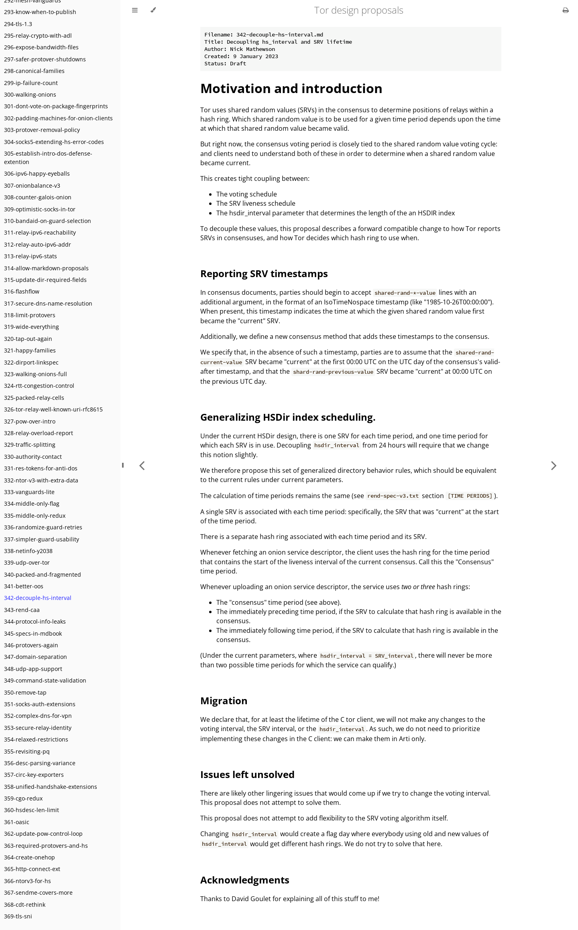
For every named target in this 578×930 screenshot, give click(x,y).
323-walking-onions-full (35, 374)
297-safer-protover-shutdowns (45, 59)
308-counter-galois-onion (37, 197)
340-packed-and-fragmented (42, 574)
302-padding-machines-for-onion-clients (58, 118)
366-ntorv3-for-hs (27, 881)
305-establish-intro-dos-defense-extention (48, 158)
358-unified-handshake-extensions (50, 786)
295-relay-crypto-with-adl (38, 35)
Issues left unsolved (247, 774)
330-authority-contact (33, 456)
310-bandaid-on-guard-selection (47, 221)
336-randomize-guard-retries (43, 527)
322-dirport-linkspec (31, 362)
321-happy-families (30, 350)
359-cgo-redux (23, 798)
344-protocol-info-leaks (35, 621)
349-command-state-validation (45, 680)
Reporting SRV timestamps (264, 273)
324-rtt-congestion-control (39, 385)
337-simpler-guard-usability (41, 539)
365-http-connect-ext (32, 869)
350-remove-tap (25, 692)
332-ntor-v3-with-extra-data (41, 480)
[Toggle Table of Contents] (135, 10)
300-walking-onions (30, 94)
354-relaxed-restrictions (36, 739)
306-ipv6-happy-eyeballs (37, 173)
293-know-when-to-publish (40, 12)
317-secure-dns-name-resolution (48, 303)
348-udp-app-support (33, 669)
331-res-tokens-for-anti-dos (40, 468)
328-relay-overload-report (38, 433)
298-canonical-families (34, 71)
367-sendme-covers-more (38, 892)
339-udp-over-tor (27, 562)
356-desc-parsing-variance (39, 763)
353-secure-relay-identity (37, 727)
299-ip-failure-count (31, 83)
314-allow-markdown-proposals (46, 268)
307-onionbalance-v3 (32, 185)
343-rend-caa (22, 610)
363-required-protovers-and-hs (46, 845)
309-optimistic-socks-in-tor (39, 209)
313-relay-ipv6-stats (30, 256)
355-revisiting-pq (27, 751)
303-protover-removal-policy (42, 130)
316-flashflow (21, 291)
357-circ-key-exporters (34, 774)
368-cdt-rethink (24, 904)
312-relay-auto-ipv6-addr (37, 244)
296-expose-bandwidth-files (41, 47)
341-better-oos (23, 586)
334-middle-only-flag (31, 503)
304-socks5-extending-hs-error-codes (54, 142)
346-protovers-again (31, 645)
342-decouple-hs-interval (37, 598)
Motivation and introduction (291, 88)
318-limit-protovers (29, 315)
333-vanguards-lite (29, 492)
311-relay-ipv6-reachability (40, 232)
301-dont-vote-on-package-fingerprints (56, 106)
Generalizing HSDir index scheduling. (288, 416)
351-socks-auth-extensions (39, 704)
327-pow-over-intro (29, 421)
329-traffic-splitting (29, 444)
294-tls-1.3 (18, 24)
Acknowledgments (244, 879)
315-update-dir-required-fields (45, 280)
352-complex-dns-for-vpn (38, 715)
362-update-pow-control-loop (43, 833)
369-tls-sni (18, 916)
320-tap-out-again (28, 338)
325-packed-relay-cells (34, 397)
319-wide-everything (31, 326)
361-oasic (16, 822)
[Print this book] (566, 10)
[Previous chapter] (142, 465)
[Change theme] (153, 10)
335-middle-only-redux (34, 515)
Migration (224, 700)
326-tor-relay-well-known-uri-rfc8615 (53, 409)
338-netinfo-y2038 (28, 551)
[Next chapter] (554, 465)
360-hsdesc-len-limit (31, 810)
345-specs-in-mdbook (33, 633)
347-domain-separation (35, 657)
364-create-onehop (29, 857)
